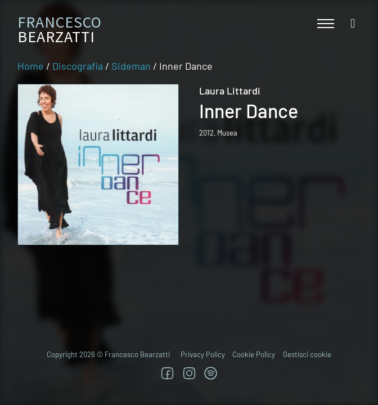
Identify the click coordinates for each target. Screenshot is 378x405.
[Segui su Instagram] (189, 373)
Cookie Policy (253, 354)
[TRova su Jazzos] (211, 373)
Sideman (131, 66)
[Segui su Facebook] (167, 373)
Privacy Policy (203, 354)
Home (30, 66)
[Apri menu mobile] (325, 23)
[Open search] (353, 24)
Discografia (77, 66)
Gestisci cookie (307, 354)
